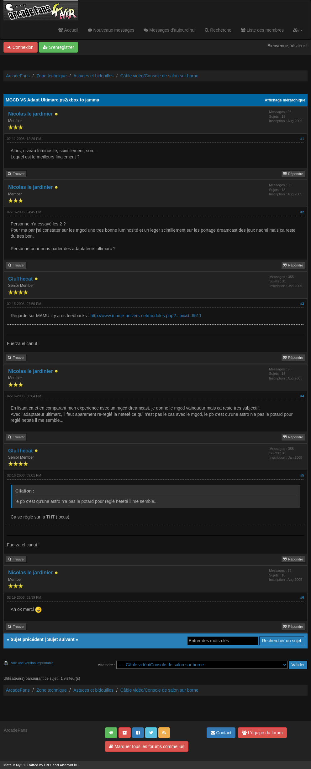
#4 (302, 396)
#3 (302, 304)
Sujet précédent (27, 639)
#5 (302, 475)
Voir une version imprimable (32, 663)
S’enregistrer (58, 47)
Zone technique (51, 75)
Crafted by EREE (39, 765)
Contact (221, 732)
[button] (298, 30)
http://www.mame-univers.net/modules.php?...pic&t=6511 (145, 315)
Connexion (21, 47)
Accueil (68, 30)
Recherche (218, 30)
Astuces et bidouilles (93, 75)
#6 (302, 597)
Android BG (69, 765)
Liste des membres (262, 30)
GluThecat (20, 278)
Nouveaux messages (111, 30)
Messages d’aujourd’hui (169, 30)
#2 (302, 212)
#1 (302, 139)
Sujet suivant (60, 639)
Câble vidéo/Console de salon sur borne (159, 75)
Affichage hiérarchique (285, 100)
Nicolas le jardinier (30, 113)
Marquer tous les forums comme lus (146, 746)
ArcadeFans (17, 75)
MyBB (20, 765)
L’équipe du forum (262, 732)
